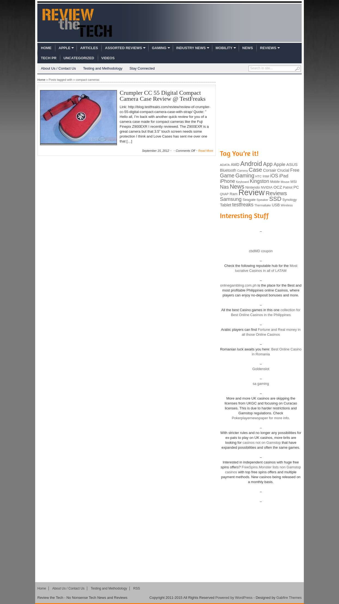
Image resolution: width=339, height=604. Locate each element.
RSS (136, 588)
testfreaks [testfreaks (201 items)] (242, 204)
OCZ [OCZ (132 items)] (278, 187)
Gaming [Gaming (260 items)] (244, 175)
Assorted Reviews (123, 48)
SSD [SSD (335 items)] (275, 198)
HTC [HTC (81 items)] (258, 176)
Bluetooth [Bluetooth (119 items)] (228, 170)
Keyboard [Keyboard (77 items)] (242, 181)
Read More (205, 150)
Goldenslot (260, 369)
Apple (64, 48)
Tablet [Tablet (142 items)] (225, 205)
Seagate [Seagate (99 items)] (249, 200)
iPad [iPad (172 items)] (283, 175)
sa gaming (261, 384)
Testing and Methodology (103, 68)
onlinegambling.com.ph (238, 285)
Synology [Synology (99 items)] (289, 200)
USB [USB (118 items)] (276, 205)
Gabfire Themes (289, 598)
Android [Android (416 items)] (251, 163)
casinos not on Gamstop (261, 443)
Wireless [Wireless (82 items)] (287, 205)
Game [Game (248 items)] (227, 175)
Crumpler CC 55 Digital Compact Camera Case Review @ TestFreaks (162, 95)
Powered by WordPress (233, 598)
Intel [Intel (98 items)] (266, 176)
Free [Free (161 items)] (294, 170)
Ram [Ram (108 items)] (234, 194)
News (247, 48)
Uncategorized (78, 58)
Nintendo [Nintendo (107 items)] (252, 187)
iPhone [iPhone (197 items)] (227, 181)
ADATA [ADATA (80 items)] (225, 164)
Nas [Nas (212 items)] (224, 187)
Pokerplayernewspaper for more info (260, 418)
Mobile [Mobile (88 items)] (275, 182)
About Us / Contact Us (58, 68)
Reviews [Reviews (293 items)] (276, 193)
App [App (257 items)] (268, 164)
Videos (108, 58)
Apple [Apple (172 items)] (279, 164)
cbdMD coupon (261, 251)
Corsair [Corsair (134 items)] (269, 170)
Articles (89, 48)
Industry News (191, 48)
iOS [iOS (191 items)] (274, 175)
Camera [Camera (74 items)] (242, 170)
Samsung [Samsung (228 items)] (231, 199)
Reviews (268, 48)
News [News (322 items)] (237, 186)
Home (46, 48)
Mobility (224, 48)
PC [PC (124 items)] (296, 187)
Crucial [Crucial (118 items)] (283, 170)
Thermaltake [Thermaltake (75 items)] (263, 205)
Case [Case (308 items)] (255, 169)
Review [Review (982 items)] (251, 192)
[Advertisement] (261, 111)
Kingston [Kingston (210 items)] (259, 181)
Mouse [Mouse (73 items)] (285, 181)
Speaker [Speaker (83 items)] (262, 199)
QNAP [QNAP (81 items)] (224, 194)
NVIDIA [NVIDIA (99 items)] (267, 187)
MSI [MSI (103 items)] (293, 182)
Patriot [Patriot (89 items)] (288, 187)
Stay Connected (142, 68)
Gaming (159, 48)
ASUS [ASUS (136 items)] (292, 164)
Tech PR (48, 58)
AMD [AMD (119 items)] (235, 164)
